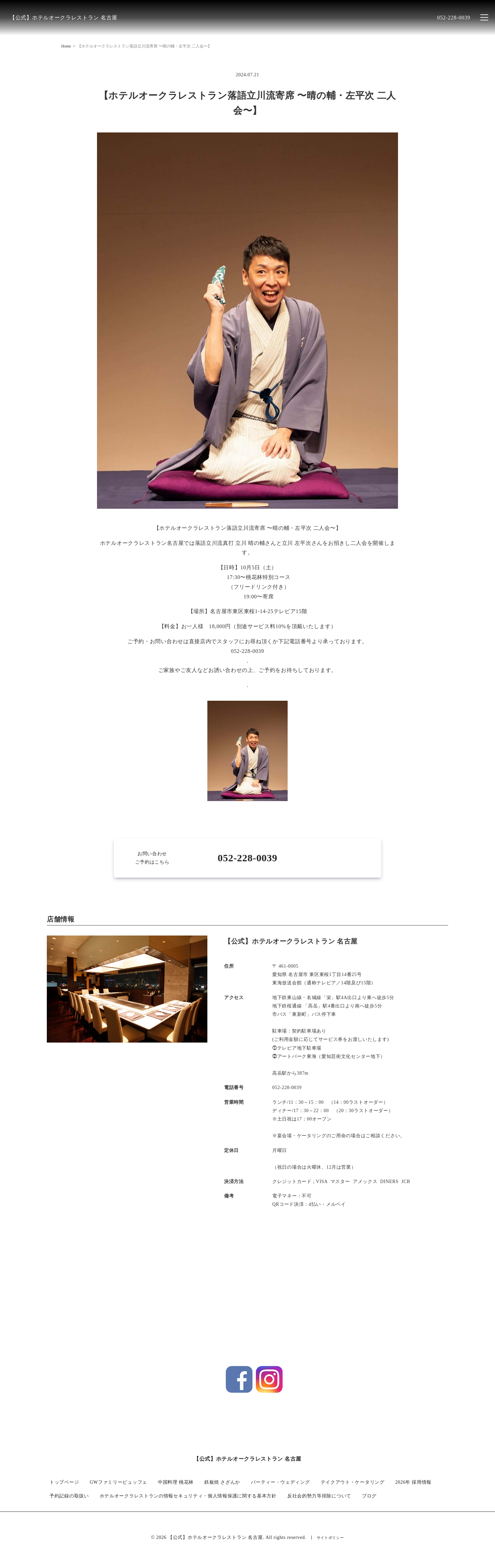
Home (66, 46)
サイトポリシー (330, 1538)
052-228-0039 (453, 17)
